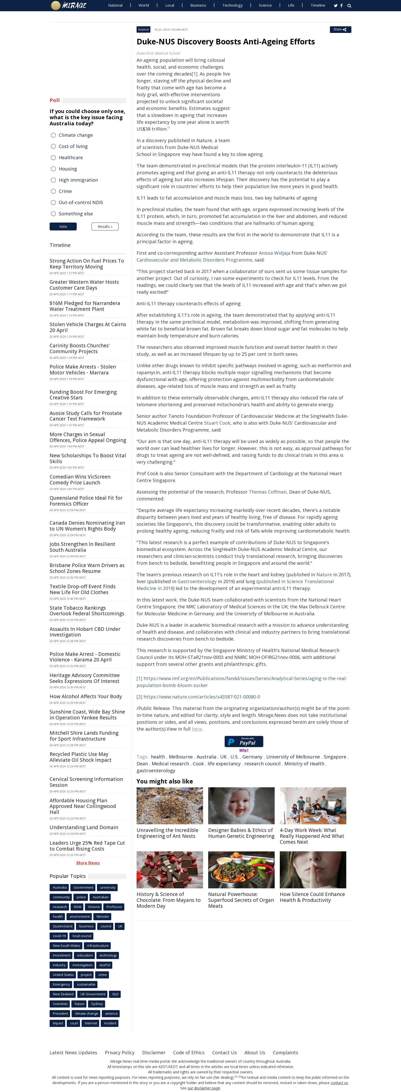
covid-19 (59, 936)
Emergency (61, 984)
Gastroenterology (197, 581)
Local (169, 5)
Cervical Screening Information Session (86, 782)
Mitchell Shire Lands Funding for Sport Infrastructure (84, 736)
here (197, 729)
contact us (339, 1082)
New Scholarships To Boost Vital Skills (88, 458)
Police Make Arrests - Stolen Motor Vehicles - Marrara (83, 369)
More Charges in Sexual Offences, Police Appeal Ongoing (88, 437)
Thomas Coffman (267, 492)
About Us (254, 1052)
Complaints (285, 1052)
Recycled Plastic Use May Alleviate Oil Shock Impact (81, 757)
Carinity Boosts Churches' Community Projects (80, 348)
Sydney (97, 1003)
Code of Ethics (189, 1052)
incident (110, 1023)
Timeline (317, 5)
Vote (63, 226)
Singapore (335, 757)
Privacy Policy (120, 1052)
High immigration (78, 180)
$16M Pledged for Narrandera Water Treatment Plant (85, 306)
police (81, 897)
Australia (206, 757)
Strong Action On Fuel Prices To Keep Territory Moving (87, 263)
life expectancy (224, 763)
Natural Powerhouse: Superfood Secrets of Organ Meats (241, 900)
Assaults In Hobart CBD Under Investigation (85, 632)
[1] (194, 74)
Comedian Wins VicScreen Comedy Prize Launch (80, 479)
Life (291, 5)
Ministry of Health (304, 763)
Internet (91, 1023)
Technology (232, 5)
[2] (139, 697)
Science (265, 5)
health (158, 757)
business (86, 926)
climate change (86, 1013)
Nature (324, 574)
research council (262, 763)
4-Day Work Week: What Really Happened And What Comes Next (312, 836)
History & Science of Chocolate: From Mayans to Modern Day (169, 900)
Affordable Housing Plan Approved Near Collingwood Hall (83, 806)
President (60, 1013)
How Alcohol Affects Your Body (86, 696)
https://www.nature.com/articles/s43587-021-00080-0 (201, 697)
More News (88, 863)
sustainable (86, 984)
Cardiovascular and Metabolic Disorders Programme (194, 260)
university (108, 887)
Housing (68, 169)
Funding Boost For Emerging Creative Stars (83, 395)
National (115, 5)
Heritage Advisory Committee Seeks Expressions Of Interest (85, 678)
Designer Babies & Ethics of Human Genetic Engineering (241, 833)
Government (83, 887)
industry (59, 965)
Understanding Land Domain (84, 827)
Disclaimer (153, 1052)
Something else (76, 214)
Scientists (60, 1003)
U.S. (234, 757)
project (86, 974)
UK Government (93, 994)
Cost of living (73, 146)
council (106, 926)
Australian (101, 897)
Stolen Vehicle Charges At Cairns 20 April (88, 327)
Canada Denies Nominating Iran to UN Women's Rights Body (87, 526)
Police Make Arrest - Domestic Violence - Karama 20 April (85, 657)
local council (82, 936)
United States (63, 974)
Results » (105, 226)
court (74, 1023)
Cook (198, 763)
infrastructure (98, 945)
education (85, 955)
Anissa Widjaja (274, 253)
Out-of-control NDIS (81, 202)
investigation (83, 965)
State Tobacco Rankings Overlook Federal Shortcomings (87, 611)
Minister (103, 916)
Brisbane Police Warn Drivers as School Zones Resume (87, 568)
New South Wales (66, 945)
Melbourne (181, 757)
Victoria (94, 906)
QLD (115, 994)
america (111, 1013)
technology (108, 955)
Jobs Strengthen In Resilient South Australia (82, 547)
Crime (65, 191)
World (144, 5)
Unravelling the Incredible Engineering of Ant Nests (167, 833)
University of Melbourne (293, 757)
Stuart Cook (217, 423)
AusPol (104, 965)
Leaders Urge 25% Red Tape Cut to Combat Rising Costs (87, 846)
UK (223, 757)
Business (198, 5)
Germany (252, 757)
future (79, 1003)
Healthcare (71, 157)
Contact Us (224, 1052)
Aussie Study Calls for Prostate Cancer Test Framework (86, 416)
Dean (142, 763)
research (60, 906)
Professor (114, 906)
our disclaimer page (203, 1088)
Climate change (76, 135)
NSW (77, 906)
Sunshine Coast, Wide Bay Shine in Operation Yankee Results (87, 714)
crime (102, 974)
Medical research (170, 763)
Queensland (62, 926)
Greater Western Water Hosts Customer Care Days (84, 285)
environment (80, 916)
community (61, 897)
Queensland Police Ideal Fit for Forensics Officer (86, 501)
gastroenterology (156, 770)
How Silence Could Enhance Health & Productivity (312, 897)
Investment (61, 955)
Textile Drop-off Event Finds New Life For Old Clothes (83, 589)
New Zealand (63, 994)
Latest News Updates (73, 1052)
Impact (58, 1023)
